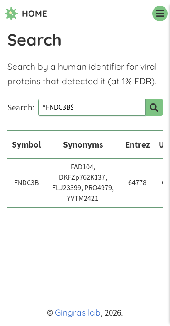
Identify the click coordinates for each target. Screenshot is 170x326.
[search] (154, 107)
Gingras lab (78, 312)
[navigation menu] (160, 13)
